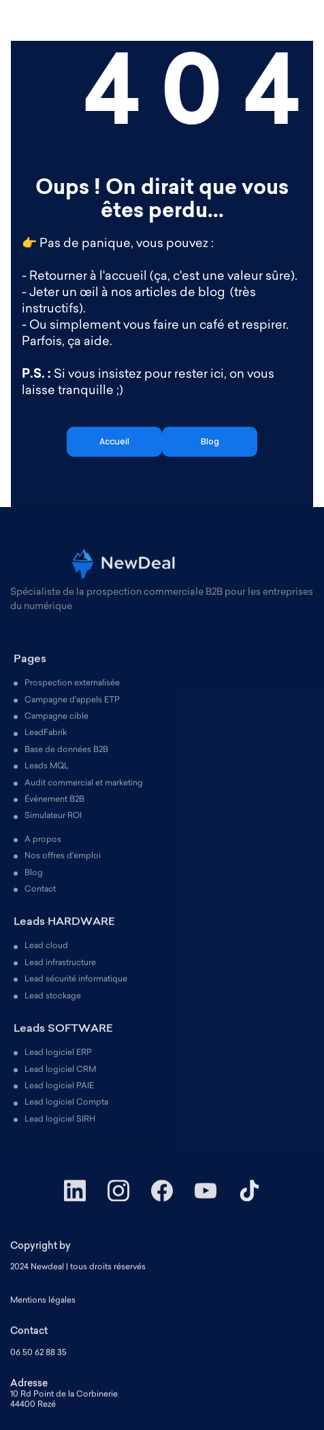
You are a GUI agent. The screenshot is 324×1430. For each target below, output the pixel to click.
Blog (210, 441)
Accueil (114, 441)
